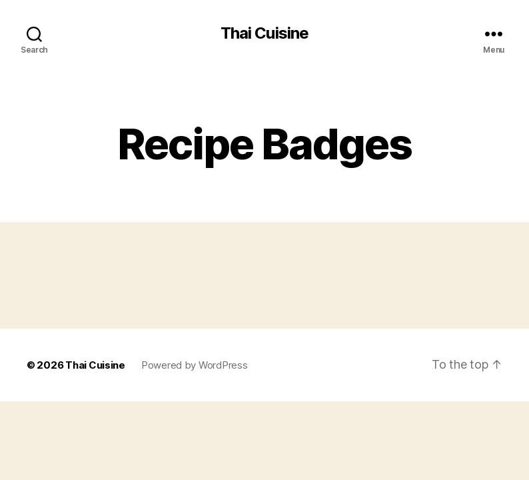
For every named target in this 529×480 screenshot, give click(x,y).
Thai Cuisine (264, 33)
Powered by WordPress (194, 365)
